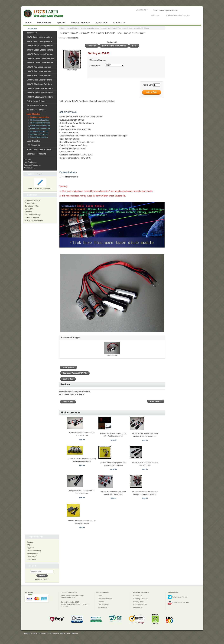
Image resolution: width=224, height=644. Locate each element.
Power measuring (34, 551)
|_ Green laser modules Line (39, 128)
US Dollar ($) (136, 10)
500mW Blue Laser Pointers (39, 84)
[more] (39, 174)
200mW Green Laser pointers (40, 50)
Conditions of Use (32, 206)
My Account (101, 22)
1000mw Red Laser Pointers (39, 80)
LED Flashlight (33, 145)
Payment (30, 548)
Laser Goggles (33, 141)
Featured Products (80, 22)
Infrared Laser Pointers (37, 105)
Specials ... (28, 159)
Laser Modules (73, 28)
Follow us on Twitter (178, 597)
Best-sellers (32, 33)
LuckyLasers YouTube (178, 603)
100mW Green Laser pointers (40, 46)
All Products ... (29, 168)
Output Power (95, 66)
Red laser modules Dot (90, 28)
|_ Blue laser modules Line (38, 134)
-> (34, 114)
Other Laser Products (36, 154)
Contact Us (29, 209)
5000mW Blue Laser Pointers (40, 97)
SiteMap (74, 633)
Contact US (119, 22)
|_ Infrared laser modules (38, 137)
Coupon (30, 542)
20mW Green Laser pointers (39, 37)
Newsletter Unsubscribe (34, 220)
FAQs (29, 545)
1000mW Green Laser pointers (40, 58)
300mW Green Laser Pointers (40, 54)
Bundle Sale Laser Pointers (39, 149)
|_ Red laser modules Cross (39, 123)
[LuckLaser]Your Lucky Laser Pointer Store (53, 633)
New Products (44, 22)
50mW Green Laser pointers (39, 41)
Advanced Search (42, 579)
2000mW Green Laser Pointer (40, 63)
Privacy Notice (30, 203)
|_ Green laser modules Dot (39, 126)
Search (32, 566)
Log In (162, 15)
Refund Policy (32, 553)
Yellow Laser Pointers (36, 101)
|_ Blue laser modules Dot (38, 131)
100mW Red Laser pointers (39, 67)
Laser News (31, 556)
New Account (195, 15)
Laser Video (31, 559)
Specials (61, 22)
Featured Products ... (32, 165)
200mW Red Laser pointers (39, 71)
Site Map (28, 212)
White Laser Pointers (36, 110)
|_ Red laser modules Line (38, 120)
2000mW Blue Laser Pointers (40, 88)
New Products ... (30, 162)
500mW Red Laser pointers (39, 75)
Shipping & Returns (32, 200)
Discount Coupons (32, 217)
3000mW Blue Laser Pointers (40, 93)
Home (28, 22)
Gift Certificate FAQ (32, 215)
